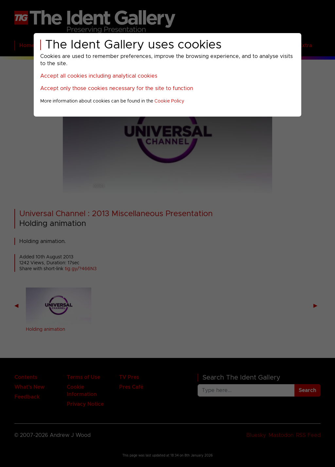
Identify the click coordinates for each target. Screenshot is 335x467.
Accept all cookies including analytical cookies (98, 76)
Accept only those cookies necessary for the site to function (116, 88)
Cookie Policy (169, 101)
